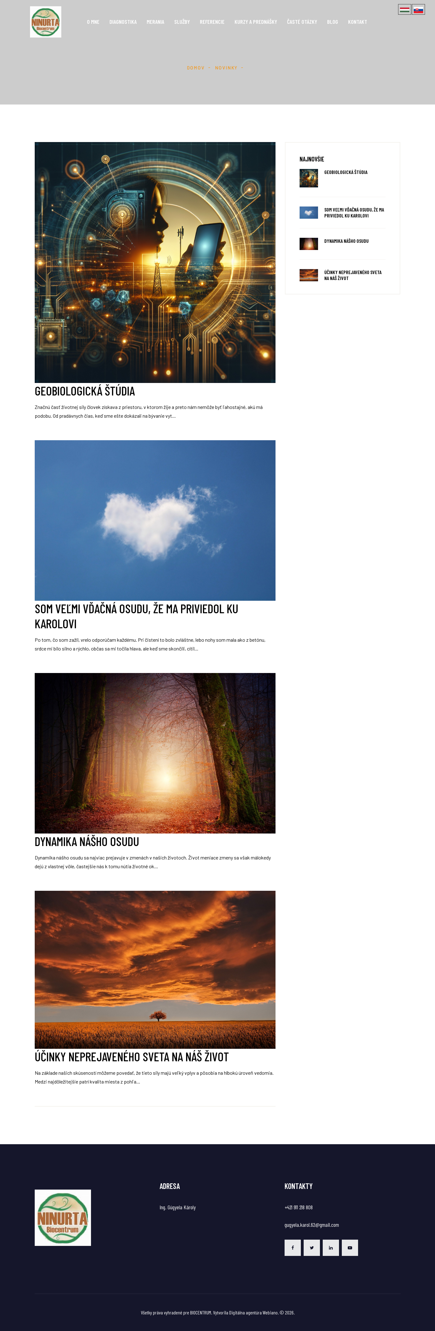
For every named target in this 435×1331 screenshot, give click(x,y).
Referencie (212, 21)
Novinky (226, 67)
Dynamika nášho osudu (346, 241)
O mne (93, 21)
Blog (332, 21)
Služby (182, 21)
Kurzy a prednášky (256, 21)
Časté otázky (302, 21)
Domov (196, 67)
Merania (155, 21)
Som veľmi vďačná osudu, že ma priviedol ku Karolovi (354, 212)
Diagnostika (123, 21)
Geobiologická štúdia (345, 172)
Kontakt (357, 21)
